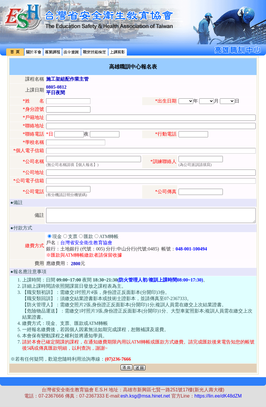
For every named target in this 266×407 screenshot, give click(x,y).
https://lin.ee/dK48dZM (218, 398)
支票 (72, 239)
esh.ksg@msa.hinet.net (145, 398)
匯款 (88, 239)
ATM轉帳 (109, 239)
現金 (57, 239)
